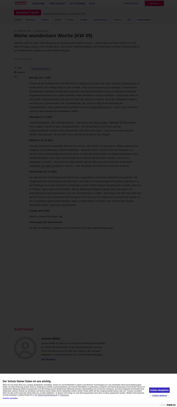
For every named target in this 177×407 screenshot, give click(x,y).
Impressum (64, 395)
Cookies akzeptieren (159, 390)
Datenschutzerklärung (46, 395)
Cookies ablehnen (159, 396)
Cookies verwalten (10, 398)
